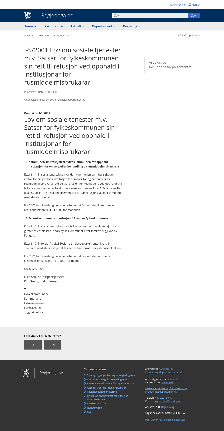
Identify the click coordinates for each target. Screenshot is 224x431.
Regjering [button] (130, 26)
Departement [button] (102, 26)
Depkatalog (167, 407)
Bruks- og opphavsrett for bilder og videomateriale (107, 397)
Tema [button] (29, 26)
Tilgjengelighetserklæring (102, 391)
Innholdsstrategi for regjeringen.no (107, 379)
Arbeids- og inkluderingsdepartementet (170, 64)
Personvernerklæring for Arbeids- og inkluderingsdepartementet (166, 390)
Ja (33, 345)
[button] (45, 35)
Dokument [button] (52, 26)
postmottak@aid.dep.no (167, 401)
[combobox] (150, 15)
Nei (52, 345)
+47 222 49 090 (163, 397)
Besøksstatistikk (96, 403)
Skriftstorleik (177, 4)
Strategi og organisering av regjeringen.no (111, 375)
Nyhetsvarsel (94, 407)
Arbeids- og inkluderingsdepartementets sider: (165, 370)
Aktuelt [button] (76, 26)
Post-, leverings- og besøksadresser (165, 419)
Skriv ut (195, 35)
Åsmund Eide (175, 379)
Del (184, 35)
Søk (193, 15)
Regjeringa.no (54, 16)
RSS (89, 411)
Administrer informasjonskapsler (106, 387)
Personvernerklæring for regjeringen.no (110, 383)
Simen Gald (167, 382)
